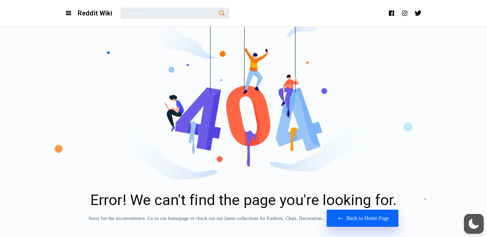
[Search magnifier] (222, 13)
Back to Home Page (362, 218)
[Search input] (170, 13)
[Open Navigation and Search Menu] (68, 13)
